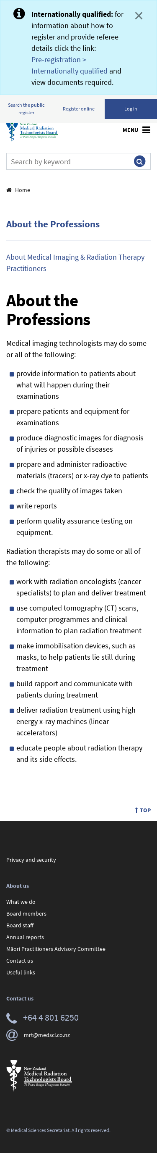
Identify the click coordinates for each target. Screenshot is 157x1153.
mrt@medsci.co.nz (38, 1035)
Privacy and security (31, 859)
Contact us (19, 960)
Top (143, 810)
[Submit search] (139, 161)
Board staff (19, 925)
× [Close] (139, 15)
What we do (21, 902)
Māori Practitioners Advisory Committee (56, 949)
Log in (130, 108)
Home (18, 190)
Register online (79, 108)
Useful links (20, 972)
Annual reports (25, 937)
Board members (26, 913)
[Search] (68, 161)
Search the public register (26, 109)
